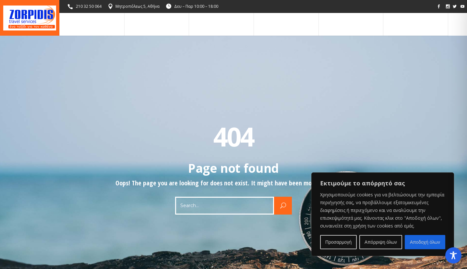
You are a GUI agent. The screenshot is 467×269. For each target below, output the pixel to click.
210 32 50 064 (89, 6)
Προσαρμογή (338, 242)
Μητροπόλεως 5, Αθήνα (137, 6)
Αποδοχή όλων (425, 242)
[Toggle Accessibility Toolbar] (453, 255)
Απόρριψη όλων (381, 242)
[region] (382, 214)
